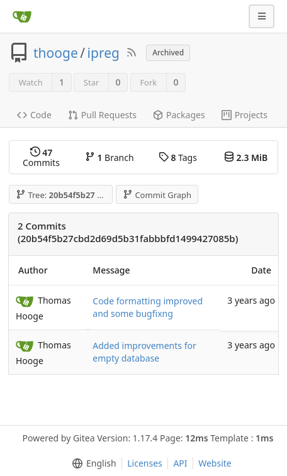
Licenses (144, 463)
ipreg (103, 53)
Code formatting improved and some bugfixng (148, 307)
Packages (179, 115)
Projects (244, 115)
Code (34, 115)
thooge (55, 53)
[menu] (91, 463)
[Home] (22, 16)
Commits (41, 158)
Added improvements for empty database (144, 352)
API (180, 463)
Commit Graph (157, 195)
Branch (109, 157)
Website (215, 463)
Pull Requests (102, 115)
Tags (178, 157)
